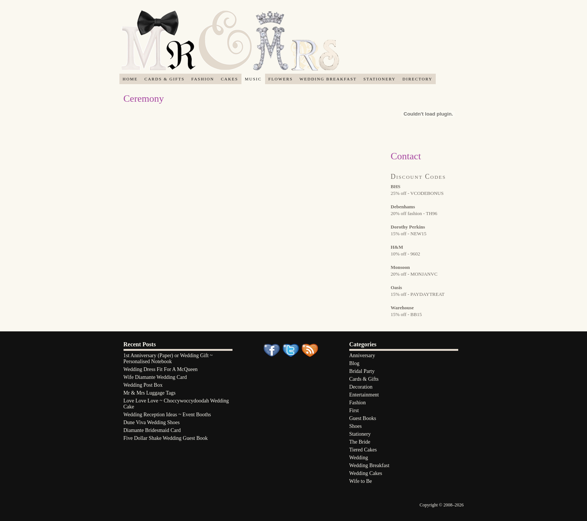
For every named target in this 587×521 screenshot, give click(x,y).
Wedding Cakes (365, 473)
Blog (354, 363)
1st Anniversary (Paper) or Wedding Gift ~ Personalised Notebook (168, 358)
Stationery (380, 79)
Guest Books (362, 418)
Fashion (202, 79)
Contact (406, 156)
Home (129, 79)
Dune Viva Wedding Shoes (152, 422)
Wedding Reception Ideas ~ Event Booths (167, 414)
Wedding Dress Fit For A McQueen (161, 369)
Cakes (229, 79)
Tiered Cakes (363, 450)
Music (253, 79)
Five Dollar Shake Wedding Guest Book (166, 438)
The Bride (359, 442)
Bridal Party (362, 371)
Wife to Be (360, 481)
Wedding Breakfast (328, 79)
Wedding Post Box (143, 385)
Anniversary (362, 355)
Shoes (355, 426)
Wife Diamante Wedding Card (155, 377)
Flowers (280, 79)
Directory (417, 79)
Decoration (360, 387)
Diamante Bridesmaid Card (152, 430)
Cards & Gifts (165, 79)
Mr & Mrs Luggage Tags (150, 393)
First (354, 410)
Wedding (358, 457)
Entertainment (364, 395)
